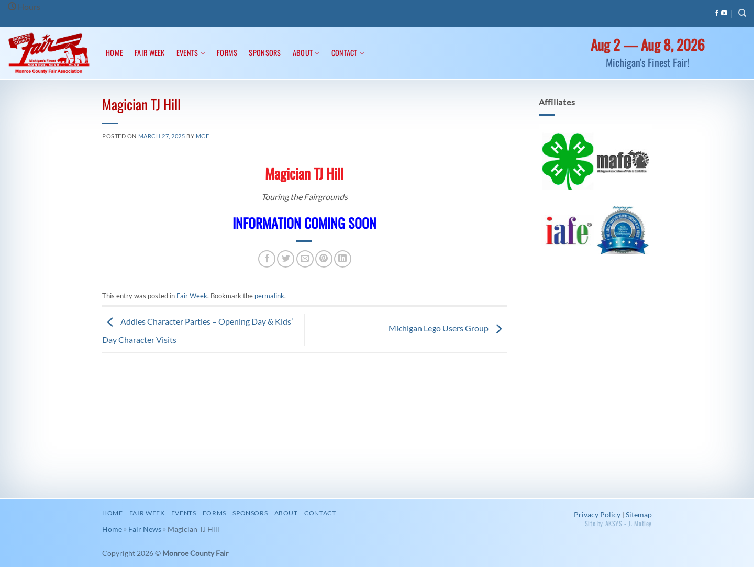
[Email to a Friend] (305, 259)
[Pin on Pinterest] (323, 259)
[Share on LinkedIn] (342, 259)
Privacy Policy (597, 514)
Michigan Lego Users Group (448, 328)
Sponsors (265, 52)
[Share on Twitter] (285, 259)
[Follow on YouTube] (724, 13)
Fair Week (150, 52)
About (306, 52)
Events (190, 52)
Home (114, 52)
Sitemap (639, 514)
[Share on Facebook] (266, 259)
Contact (348, 52)
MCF (202, 135)
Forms (227, 52)
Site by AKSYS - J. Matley (618, 523)
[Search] (742, 13)
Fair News (144, 529)
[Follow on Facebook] (717, 13)
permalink (269, 296)
